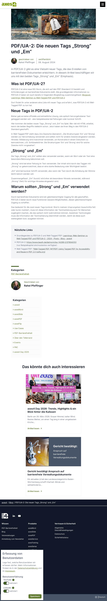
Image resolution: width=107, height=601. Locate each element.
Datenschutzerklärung (28, 568)
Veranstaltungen (8, 534)
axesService (33, 538)
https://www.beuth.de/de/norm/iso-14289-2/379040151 (51, 242)
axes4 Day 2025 (21, 351)
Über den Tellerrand (23, 337)
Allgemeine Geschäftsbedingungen (64, 528)
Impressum (10, 571)
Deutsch (102, 595)
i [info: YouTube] (13, 580)
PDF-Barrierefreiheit (20, 273)
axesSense (32, 545)
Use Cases (19, 327)
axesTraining (33, 541)
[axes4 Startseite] (9, 4)
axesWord (18, 309)
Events (17, 341)
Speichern (35, 596)
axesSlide (18, 313)
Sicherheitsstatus (61, 536)
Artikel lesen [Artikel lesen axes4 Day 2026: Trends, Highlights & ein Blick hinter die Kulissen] (33, 427)
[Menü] (102, 4)
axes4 (17, 304)
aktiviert (13, 583)
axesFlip (18, 323)
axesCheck (32, 548)
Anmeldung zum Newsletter (13, 538)
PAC (16, 346)
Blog (11, 501)
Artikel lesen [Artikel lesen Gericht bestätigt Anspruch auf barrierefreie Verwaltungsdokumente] (33, 490)
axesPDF (18, 318)
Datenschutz (60, 533)
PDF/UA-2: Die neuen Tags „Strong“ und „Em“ (35, 501)
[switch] (6, 583)
